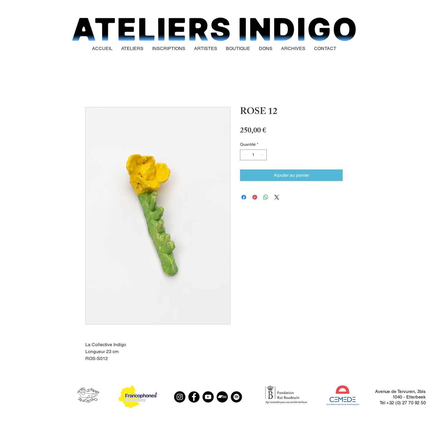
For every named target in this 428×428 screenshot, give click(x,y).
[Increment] (262, 155)
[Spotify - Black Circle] (236, 397)
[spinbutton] (253, 155)
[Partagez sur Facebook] (243, 197)
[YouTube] (208, 397)
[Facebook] (194, 397)
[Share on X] (276, 197)
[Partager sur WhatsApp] (265, 197)
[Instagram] (179, 397)
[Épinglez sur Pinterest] (254, 197)
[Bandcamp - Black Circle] (222, 397)
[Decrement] (244, 155)
